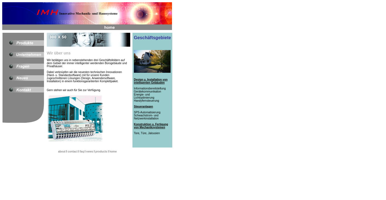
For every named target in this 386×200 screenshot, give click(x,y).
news (89, 151)
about (61, 151)
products (101, 151)
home (113, 151)
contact (73, 151)
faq (82, 151)
